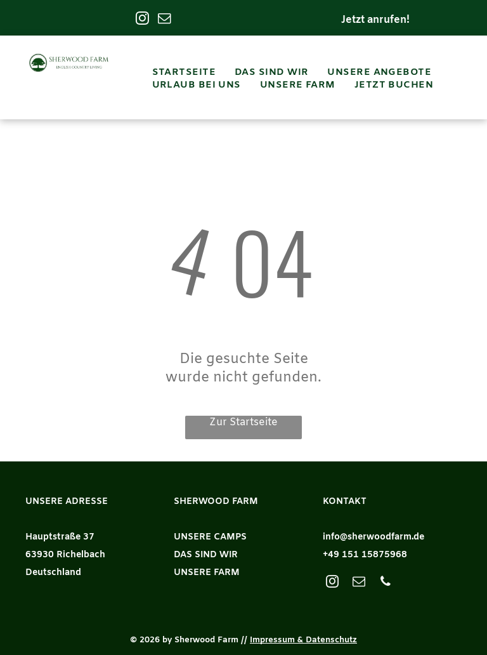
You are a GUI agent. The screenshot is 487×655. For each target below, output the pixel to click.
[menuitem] (184, 72)
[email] (164, 19)
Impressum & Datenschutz (303, 640)
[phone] (385, 583)
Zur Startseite (243, 422)
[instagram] (142, 19)
